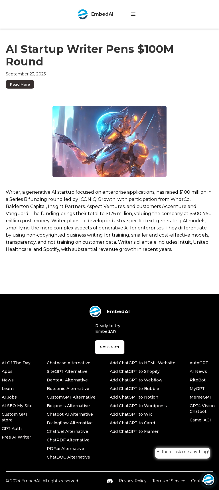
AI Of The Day (16, 362)
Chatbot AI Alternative (70, 414)
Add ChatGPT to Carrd (132, 422)
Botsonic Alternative (68, 388)
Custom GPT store (15, 417)
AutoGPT (199, 362)
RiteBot (198, 380)
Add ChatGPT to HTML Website (142, 362)
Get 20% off (109, 347)
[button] (133, 14)
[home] (95, 14)
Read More (20, 84)
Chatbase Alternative (68, 362)
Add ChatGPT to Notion (134, 397)
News (8, 380)
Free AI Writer (16, 437)
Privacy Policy (133, 480)
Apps (7, 371)
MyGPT (197, 388)
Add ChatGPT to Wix (131, 414)
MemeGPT (201, 397)
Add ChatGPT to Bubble (134, 388)
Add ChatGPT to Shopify (135, 371)
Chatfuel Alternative (67, 431)
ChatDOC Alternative (68, 457)
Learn (8, 388)
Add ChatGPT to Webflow (136, 380)
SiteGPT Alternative (67, 371)
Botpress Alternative (68, 405)
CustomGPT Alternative (71, 397)
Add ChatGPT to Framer (134, 431)
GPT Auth (12, 428)
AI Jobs (9, 397)
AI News (198, 371)
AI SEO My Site (17, 405)
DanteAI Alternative (67, 380)
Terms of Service (168, 480)
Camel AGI (200, 420)
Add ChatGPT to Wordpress (138, 405)
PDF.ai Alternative (65, 448)
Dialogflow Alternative (70, 422)
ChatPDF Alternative (68, 440)
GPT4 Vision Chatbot (202, 408)
